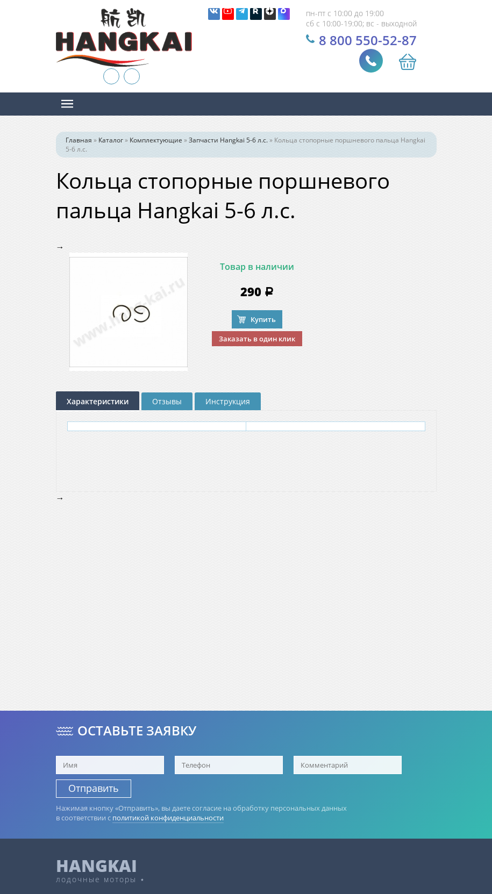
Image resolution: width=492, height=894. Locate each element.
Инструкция (227, 401)
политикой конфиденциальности (168, 818)
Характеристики (98, 401)
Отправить (93, 788)
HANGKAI (96, 865)
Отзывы (167, 401)
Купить (263, 319)
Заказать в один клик (257, 339)
